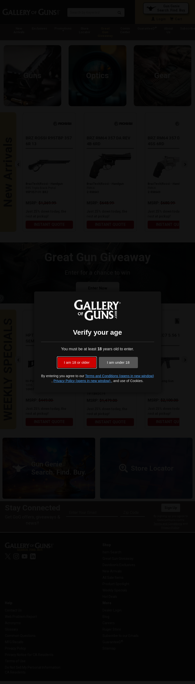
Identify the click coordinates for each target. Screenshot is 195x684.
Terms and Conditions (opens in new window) (119, 376)
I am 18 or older (77, 362)
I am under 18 (118, 362)
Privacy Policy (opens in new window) (82, 381)
